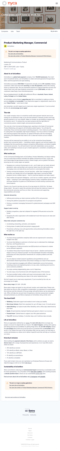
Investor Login (30, 439)
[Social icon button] (56, 3)
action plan (39, 373)
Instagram (34, 376)
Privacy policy (26, 415)
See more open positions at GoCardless (15, 397)
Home (30, 428)
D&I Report (28, 363)
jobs (12, 31)
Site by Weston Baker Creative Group (30, 446)
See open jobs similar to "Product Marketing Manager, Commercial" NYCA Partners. (29, 56)
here (11, 363)
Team (30, 430)
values (28, 323)
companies (4, 31)
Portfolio (30, 435)
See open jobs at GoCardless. (16, 53)
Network (30, 433)
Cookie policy (33, 415)
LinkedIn (42, 376)
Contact (30, 437)
